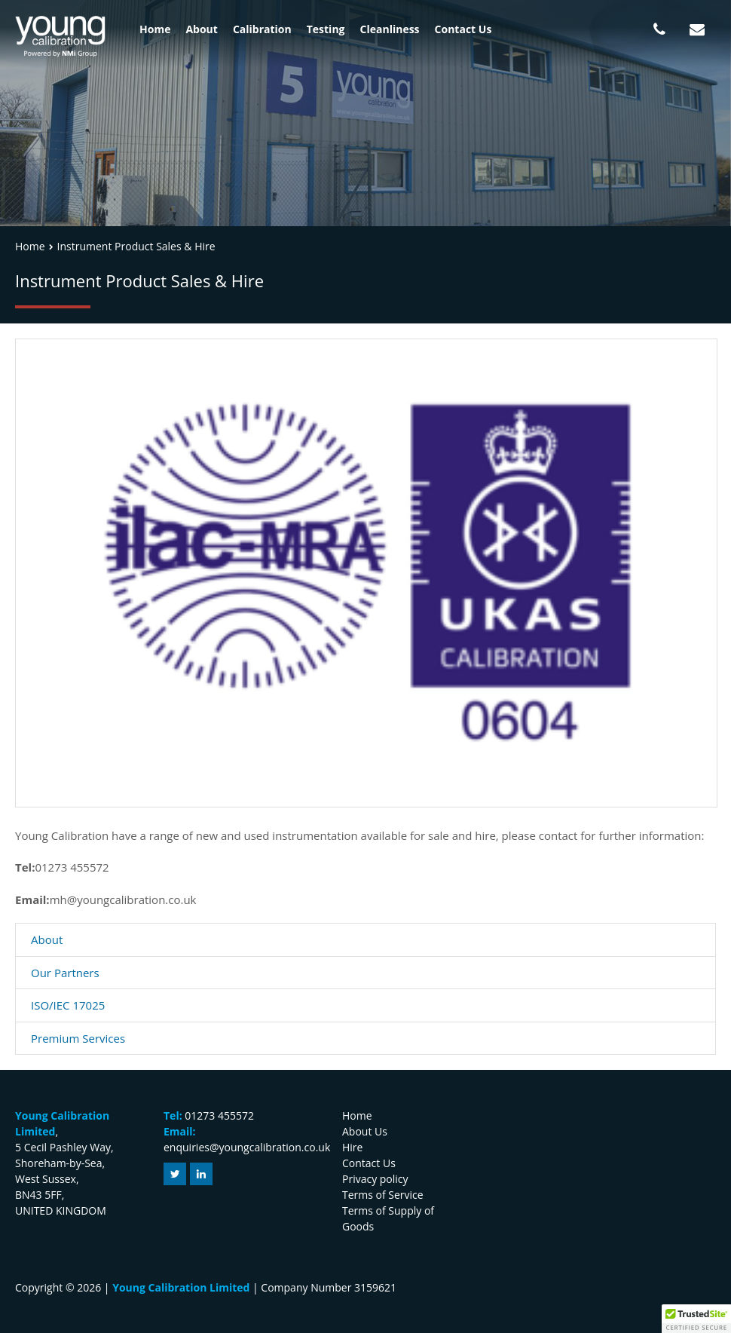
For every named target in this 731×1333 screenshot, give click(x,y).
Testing (326, 29)
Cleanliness (390, 29)
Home (154, 29)
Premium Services (78, 1038)
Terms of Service (383, 1194)
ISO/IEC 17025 (68, 1005)
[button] (696, 1318)
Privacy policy (375, 1179)
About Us (364, 1131)
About (201, 29)
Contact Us (463, 29)
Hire (352, 1147)
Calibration (262, 29)
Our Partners (65, 972)
